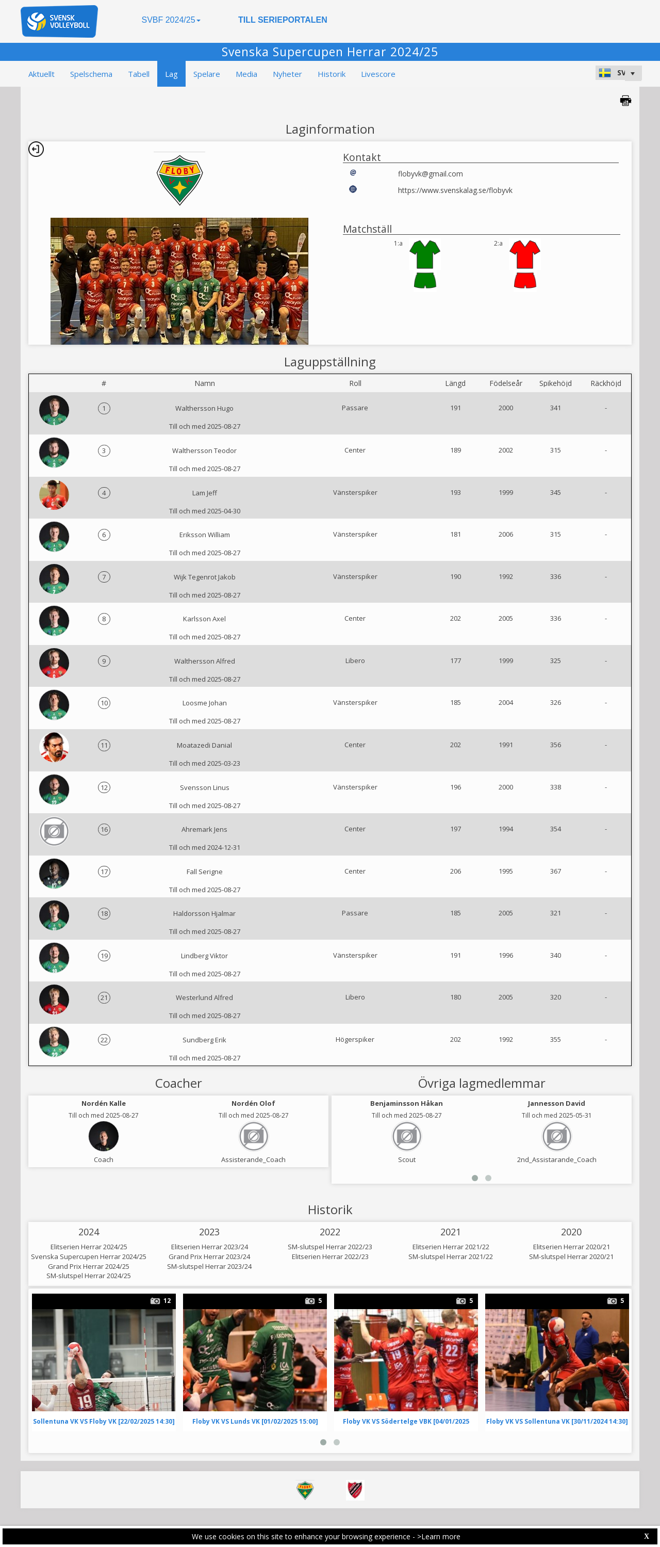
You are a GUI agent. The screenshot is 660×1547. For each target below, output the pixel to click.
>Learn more (438, 1536)
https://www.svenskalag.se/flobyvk (455, 190)
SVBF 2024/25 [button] (170, 19)
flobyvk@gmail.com (430, 174)
